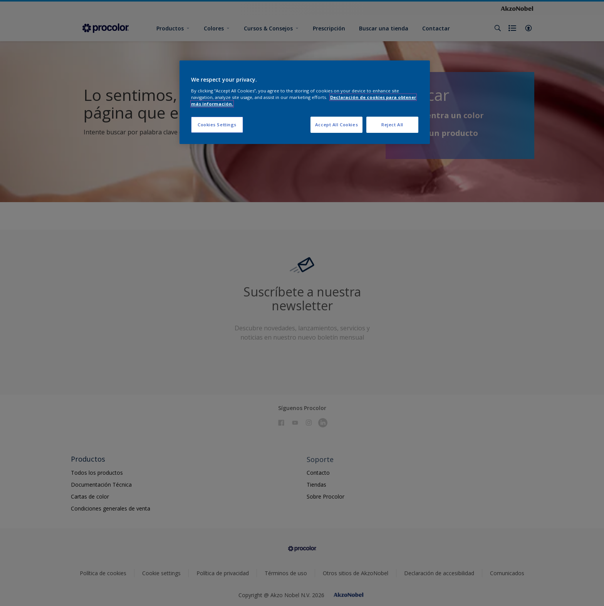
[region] (305, 102)
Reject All (392, 124)
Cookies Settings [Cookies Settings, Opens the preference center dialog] (217, 124)
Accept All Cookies (336, 124)
